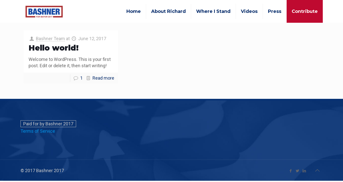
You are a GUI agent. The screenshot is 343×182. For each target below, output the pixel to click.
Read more (103, 78)
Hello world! (54, 48)
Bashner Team (50, 38)
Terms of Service (37, 131)
